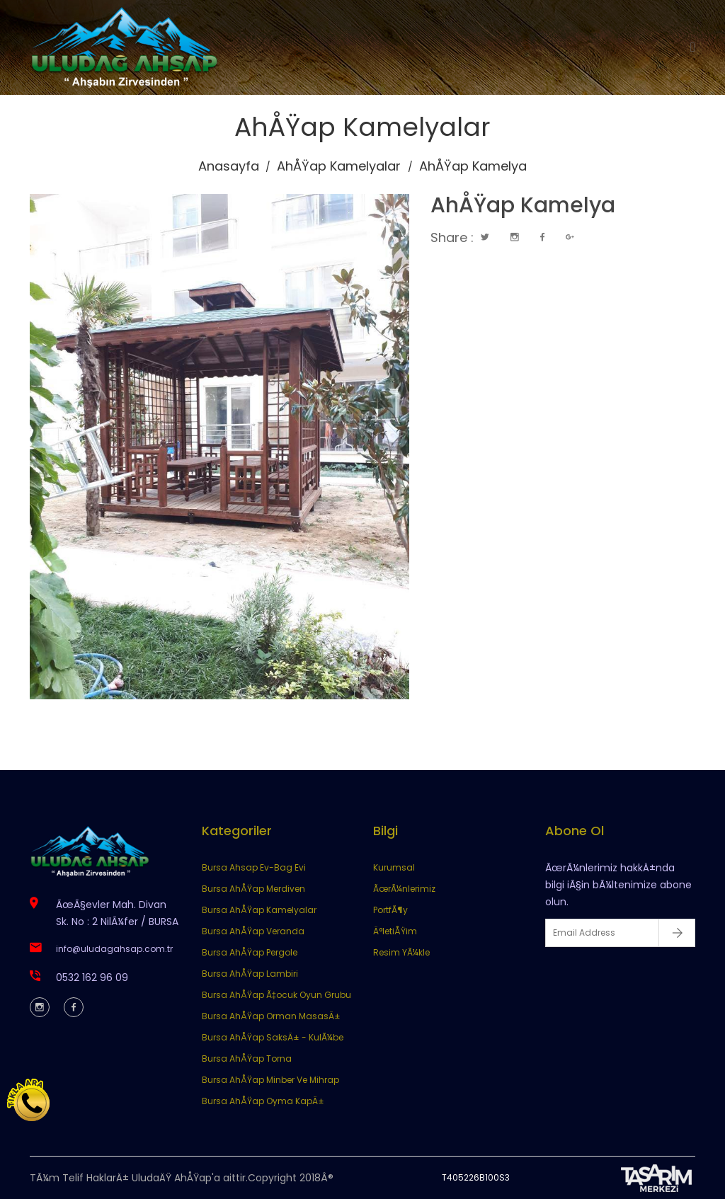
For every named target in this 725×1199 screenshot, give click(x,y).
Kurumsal (319, 47)
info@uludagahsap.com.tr (114, 949)
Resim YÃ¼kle (401, 952)
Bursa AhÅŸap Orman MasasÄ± (271, 1016)
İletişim (552, 47)
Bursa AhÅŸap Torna (247, 1058)
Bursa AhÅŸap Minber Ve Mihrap (270, 1080)
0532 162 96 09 (92, 977)
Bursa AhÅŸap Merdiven (253, 889)
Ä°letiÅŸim (395, 931)
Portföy (484, 47)
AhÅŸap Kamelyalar (339, 166)
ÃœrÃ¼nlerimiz (404, 889)
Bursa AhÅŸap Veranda (253, 931)
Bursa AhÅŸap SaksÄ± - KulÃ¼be (272, 1037)
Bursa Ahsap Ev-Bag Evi (254, 867)
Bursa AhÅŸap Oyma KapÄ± (263, 1101)
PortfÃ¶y (390, 910)
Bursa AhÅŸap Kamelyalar (259, 910)
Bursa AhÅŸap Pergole (249, 952)
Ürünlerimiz (404, 47)
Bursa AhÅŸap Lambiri (250, 974)
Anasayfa (237, 47)
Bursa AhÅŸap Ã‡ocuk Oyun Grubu (277, 995)
